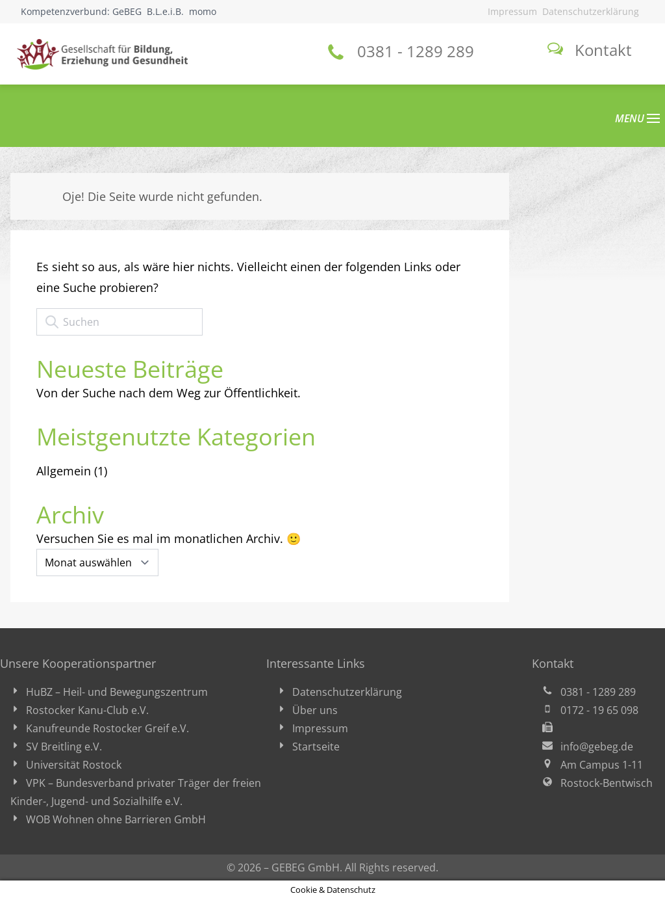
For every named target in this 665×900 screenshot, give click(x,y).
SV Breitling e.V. (64, 746)
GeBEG (127, 11)
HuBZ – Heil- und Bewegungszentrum (117, 692)
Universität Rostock (73, 765)
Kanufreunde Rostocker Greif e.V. (107, 728)
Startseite (316, 746)
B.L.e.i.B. (165, 11)
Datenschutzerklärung (590, 11)
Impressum (512, 11)
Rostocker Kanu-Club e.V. (87, 710)
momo (202, 11)
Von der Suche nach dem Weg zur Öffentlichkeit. (168, 393)
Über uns (315, 710)
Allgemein (63, 471)
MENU (637, 118)
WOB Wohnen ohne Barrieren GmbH (116, 819)
